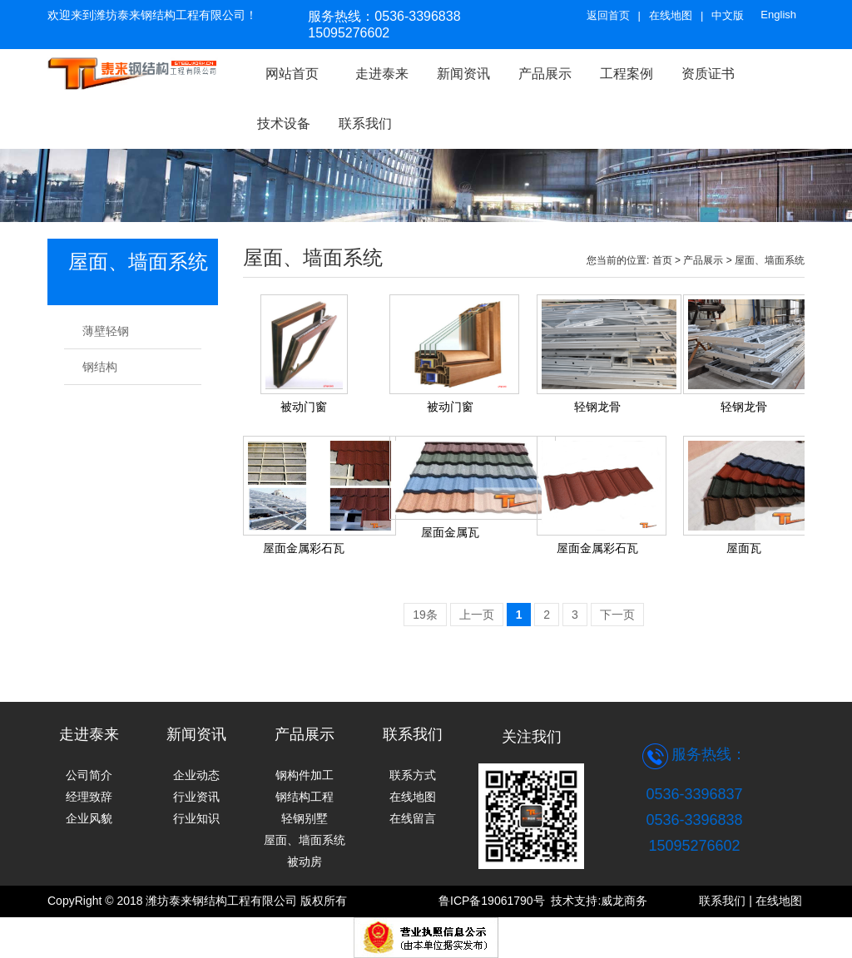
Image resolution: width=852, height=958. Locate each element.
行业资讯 (196, 796)
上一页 (476, 614)
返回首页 (608, 15)
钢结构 (99, 366)
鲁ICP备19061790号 (494, 900)
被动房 (304, 861)
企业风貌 (89, 818)
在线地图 (670, 15)
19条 (425, 614)
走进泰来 (382, 74)
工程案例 (626, 74)
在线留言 (412, 818)
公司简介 (89, 775)
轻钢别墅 (304, 818)
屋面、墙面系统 (770, 260)
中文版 (727, 15)
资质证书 (708, 74)
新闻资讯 (463, 74)
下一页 (617, 614)
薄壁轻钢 (105, 331)
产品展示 (703, 260)
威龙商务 (624, 900)
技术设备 (283, 123)
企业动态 (196, 775)
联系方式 (412, 775)
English (778, 14)
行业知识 (196, 818)
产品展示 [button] (545, 74)
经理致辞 (89, 796)
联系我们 (365, 123)
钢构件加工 (304, 775)
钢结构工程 (304, 796)
